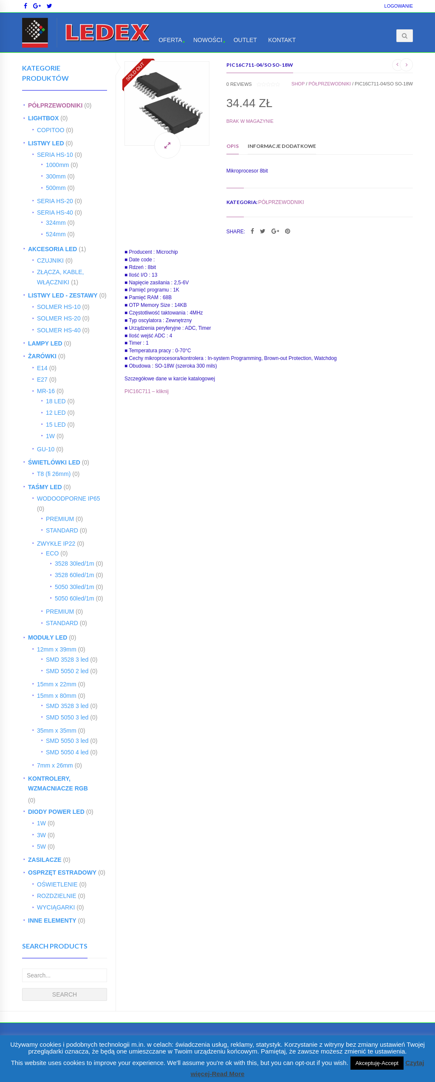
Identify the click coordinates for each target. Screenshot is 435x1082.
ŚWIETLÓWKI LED (54, 462)
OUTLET (245, 40)
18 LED (56, 401)
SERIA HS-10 (55, 154)
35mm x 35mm (56, 730)
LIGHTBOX (43, 118)
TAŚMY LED (45, 487)
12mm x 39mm (56, 649)
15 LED (56, 424)
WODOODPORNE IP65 (68, 498)
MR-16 (46, 391)
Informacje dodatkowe (282, 146)
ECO (52, 553)
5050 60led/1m (74, 598)
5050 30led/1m (74, 586)
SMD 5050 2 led (67, 671)
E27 (42, 379)
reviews (239, 84)
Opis (232, 146)
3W (41, 835)
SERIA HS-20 (55, 201)
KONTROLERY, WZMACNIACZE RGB (58, 783)
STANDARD (62, 530)
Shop (298, 83)
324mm (56, 222)
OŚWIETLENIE (57, 884)
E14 (42, 368)
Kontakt (282, 40)
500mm (56, 187)
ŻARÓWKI (42, 356)
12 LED (56, 412)
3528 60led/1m (74, 575)
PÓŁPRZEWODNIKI (55, 105)
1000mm (57, 164)
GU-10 (45, 449)
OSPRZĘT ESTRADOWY (62, 872)
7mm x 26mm (55, 765)
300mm (56, 176)
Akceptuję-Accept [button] (377, 1063)
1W (50, 436)
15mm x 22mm (56, 684)
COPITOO (50, 130)
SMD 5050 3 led (67, 717)
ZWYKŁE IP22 (56, 543)
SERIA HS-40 (55, 212)
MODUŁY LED (47, 637)
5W (41, 846)
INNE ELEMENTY (52, 920)
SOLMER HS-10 (59, 306)
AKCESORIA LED (52, 249)
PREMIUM (60, 519)
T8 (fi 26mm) (54, 473)
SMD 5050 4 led (67, 752)
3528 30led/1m (74, 563)
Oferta (170, 40)
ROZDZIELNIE (56, 895)
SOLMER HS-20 (59, 318)
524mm (56, 234)
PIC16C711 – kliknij (146, 391)
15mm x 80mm (56, 695)
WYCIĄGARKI (56, 907)
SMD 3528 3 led (67, 659)
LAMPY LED (45, 343)
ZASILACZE (45, 859)
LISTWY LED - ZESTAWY (63, 295)
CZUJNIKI (50, 260)
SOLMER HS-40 (59, 330)
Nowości (207, 40)
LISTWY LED (46, 143)
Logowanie (398, 5)
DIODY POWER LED (56, 811)
